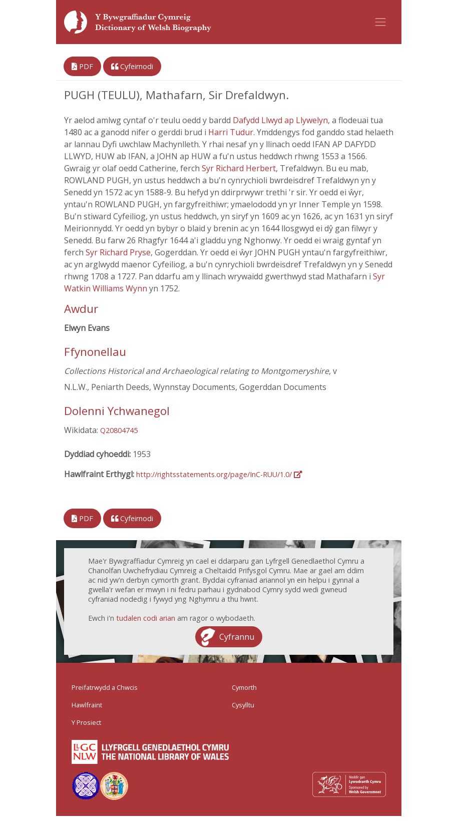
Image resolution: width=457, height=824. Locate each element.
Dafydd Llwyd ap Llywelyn (280, 120)
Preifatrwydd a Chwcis (105, 687)
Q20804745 (119, 430)
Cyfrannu (236, 636)
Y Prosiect (86, 722)
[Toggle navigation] (380, 22)
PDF (82, 66)
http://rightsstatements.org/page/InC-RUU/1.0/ (219, 474)
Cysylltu (243, 704)
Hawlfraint (87, 704)
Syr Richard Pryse (118, 252)
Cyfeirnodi (132, 66)
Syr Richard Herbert (239, 168)
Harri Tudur (230, 132)
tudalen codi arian (145, 618)
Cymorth (244, 687)
